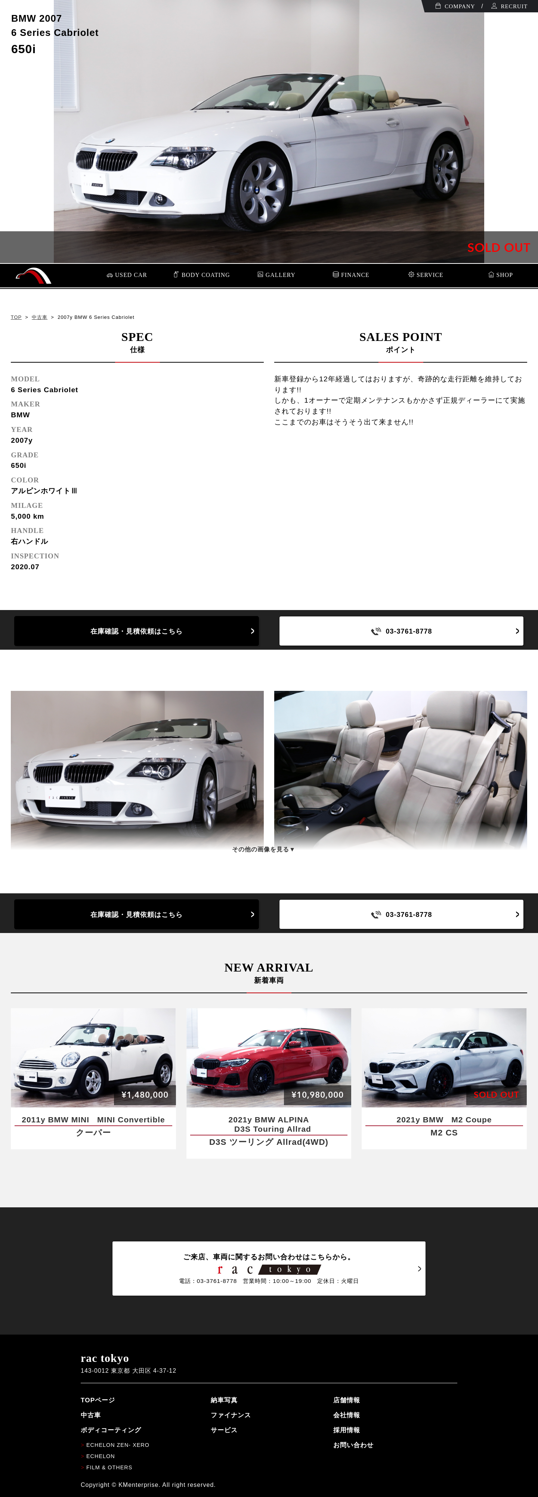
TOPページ (98, 1400)
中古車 (39, 317)
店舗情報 (346, 1400)
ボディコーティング (111, 1430)
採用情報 (346, 1430)
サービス (224, 1430)
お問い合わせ (353, 1445)
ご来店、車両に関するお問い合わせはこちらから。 (269, 1268)
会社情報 (346, 1415)
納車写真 (224, 1400)
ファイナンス (231, 1415)
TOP (16, 317)
